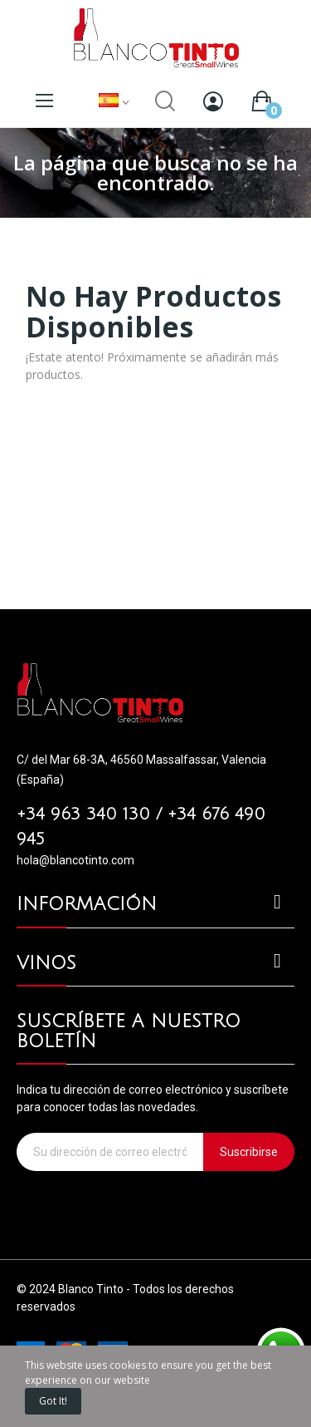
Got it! (53, 1401)
